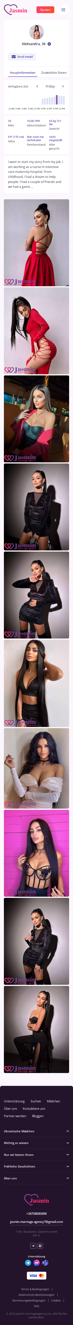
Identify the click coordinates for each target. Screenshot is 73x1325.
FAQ (36, 1306)
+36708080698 (36, 1213)
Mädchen (53, 1101)
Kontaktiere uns (34, 1108)
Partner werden (15, 1116)
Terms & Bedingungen (35, 1289)
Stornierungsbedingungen (29, 1300)
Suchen (36, 1101)
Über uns (10, 1108)
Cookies (56, 1300)
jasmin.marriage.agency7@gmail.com (36, 1222)
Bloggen (38, 1116)
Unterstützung (14, 1101)
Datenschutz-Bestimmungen (36, 1295)
